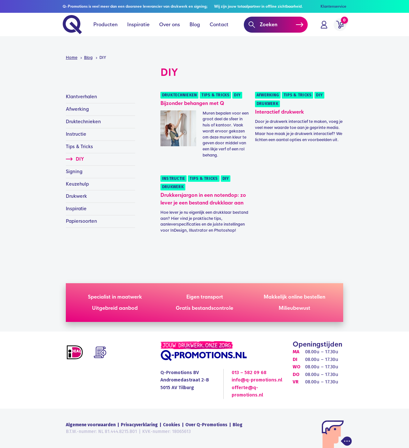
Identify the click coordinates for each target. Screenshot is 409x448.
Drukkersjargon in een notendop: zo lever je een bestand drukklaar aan (203, 198)
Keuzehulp (77, 184)
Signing (74, 171)
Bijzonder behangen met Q (192, 103)
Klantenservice (333, 6)
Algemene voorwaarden (91, 425)
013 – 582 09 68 (249, 372)
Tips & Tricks (215, 95)
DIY (237, 95)
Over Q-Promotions (206, 425)
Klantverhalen (81, 97)
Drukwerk (267, 103)
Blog (194, 32)
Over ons (169, 32)
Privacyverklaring (139, 425)
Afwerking (268, 95)
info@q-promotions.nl (257, 380)
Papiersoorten (81, 221)
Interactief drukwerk (279, 112)
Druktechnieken (179, 95)
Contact (219, 32)
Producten (105, 32)
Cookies (171, 425)
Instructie (173, 178)
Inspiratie (138, 32)
